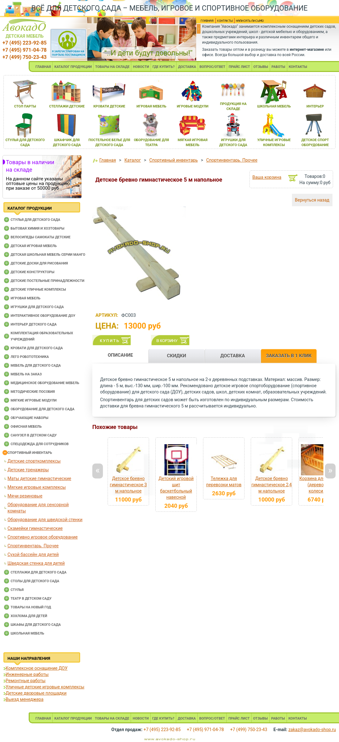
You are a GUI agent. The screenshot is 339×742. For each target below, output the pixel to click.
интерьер (315, 106)
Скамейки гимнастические (35, 528)
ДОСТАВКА (187, 67)
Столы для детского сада (35, 581)
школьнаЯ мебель (274, 106)
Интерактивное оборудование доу (43, 316)
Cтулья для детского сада (35, 220)
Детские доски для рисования (39, 263)
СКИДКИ (176, 356)
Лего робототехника (30, 357)
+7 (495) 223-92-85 (24, 43)
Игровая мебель (26, 298)
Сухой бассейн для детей (33, 554)
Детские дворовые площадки (36, 693)
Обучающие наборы (29, 418)
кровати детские (109, 106)
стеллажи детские (67, 106)
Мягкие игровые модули (33, 400)
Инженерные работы (27, 674)
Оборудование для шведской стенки (44, 519)
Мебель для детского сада (36, 366)
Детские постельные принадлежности (47, 281)
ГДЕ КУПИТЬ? (164, 67)
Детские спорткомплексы (34, 461)
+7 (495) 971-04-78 (24, 50)
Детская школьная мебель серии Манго (48, 255)
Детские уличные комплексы (38, 290)
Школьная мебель (27, 633)
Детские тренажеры (28, 469)
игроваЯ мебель (152, 106)
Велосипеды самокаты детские (40, 237)
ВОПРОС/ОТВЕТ (212, 67)
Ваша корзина (266, 177)
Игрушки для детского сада (37, 307)
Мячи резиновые (24, 495)
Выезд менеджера (24, 699)
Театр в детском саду (31, 599)
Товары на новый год (31, 607)
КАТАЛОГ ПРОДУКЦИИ (73, 67)
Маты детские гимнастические (39, 478)
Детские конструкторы (32, 272)
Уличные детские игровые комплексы (45, 686)
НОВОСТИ (141, 67)
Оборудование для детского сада (43, 409)
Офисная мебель (26, 427)
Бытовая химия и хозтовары (37, 228)
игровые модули (192, 106)
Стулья (17, 590)
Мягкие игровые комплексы (36, 487)
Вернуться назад (312, 199)
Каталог (132, 160)
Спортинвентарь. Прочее (33, 545)
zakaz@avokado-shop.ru (312, 729)
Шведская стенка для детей (36, 563)
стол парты (25, 106)
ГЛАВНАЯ (43, 67)
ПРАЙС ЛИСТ (239, 67)
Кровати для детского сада (37, 348)
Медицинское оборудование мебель (45, 383)
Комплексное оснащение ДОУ (36, 668)
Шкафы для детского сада (36, 625)
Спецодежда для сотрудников (40, 444)
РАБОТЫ (278, 67)
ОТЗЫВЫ (261, 67)
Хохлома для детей (29, 616)
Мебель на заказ (26, 374)
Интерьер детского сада (34, 324)
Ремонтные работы (26, 680)
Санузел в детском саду (34, 435)
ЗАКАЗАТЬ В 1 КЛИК (289, 356)
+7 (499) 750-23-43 (24, 57)
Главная (107, 160)
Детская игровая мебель (34, 246)
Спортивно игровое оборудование (42, 537)
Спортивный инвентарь (29, 453)
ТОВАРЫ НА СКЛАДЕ (112, 67)
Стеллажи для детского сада (38, 572)
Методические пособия (33, 392)
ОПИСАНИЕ (120, 355)
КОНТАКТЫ (298, 67)
